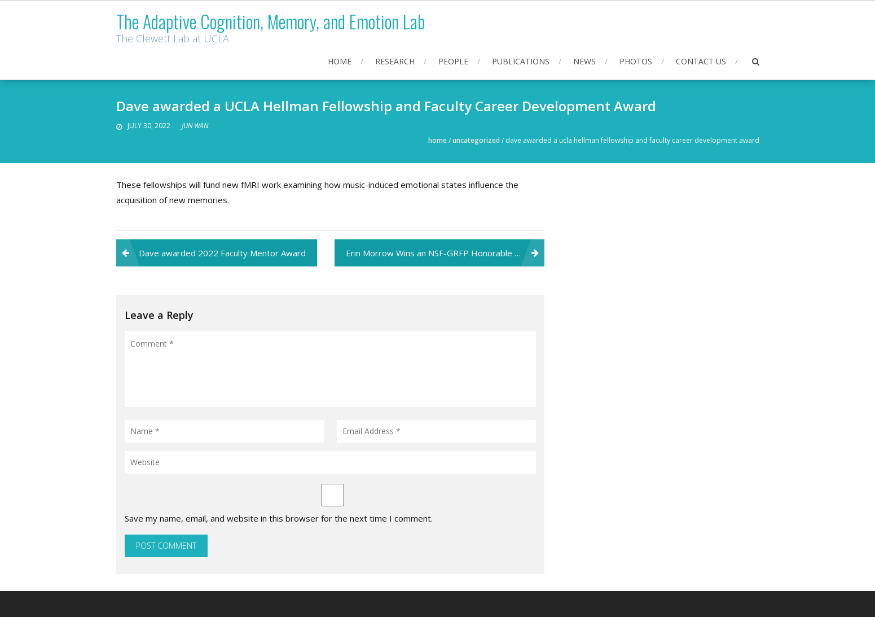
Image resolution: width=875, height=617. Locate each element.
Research (395, 61)
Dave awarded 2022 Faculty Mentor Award (222, 253)
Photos (635, 61)
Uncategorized (476, 140)
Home (339, 61)
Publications (520, 61)
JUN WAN (195, 125)
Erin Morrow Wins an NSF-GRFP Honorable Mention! (445, 253)
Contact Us (701, 61)
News (584, 61)
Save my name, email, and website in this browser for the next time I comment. (279, 518)
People (453, 61)
